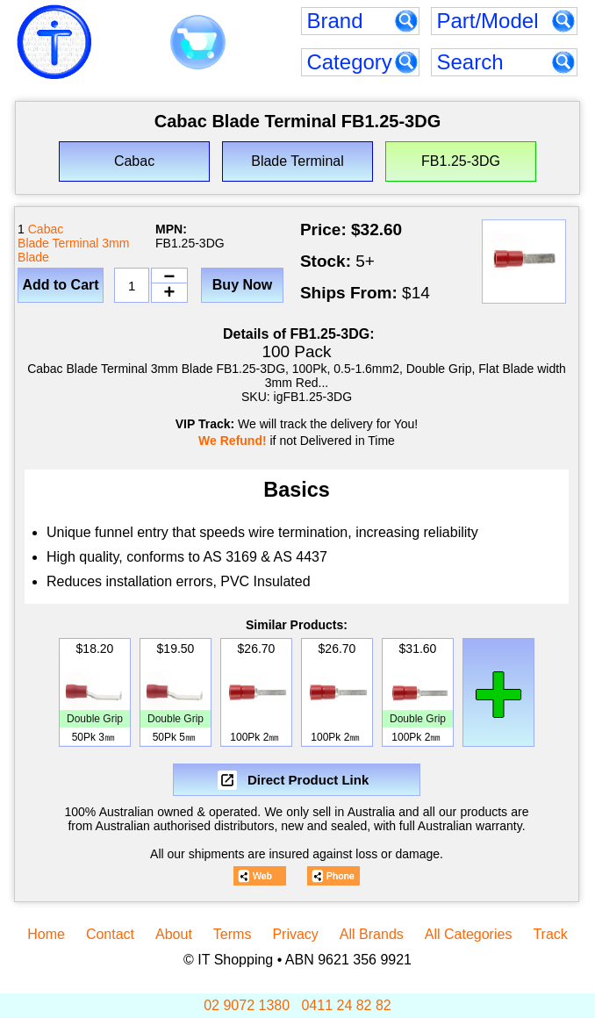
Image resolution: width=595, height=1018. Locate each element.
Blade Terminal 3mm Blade (73, 250)
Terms (232, 934)
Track (550, 934)
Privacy (295, 934)
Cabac (45, 229)
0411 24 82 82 (346, 1005)
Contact (110, 934)
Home (46, 934)
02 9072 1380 (247, 1005)
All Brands (372, 934)
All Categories (469, 934)
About (173, 934)
